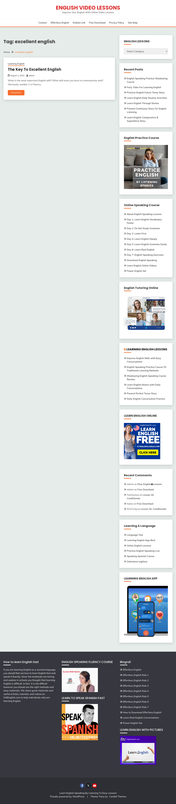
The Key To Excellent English (34, 69)
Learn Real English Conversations (141, 717)
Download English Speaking (142, 260)
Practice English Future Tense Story (146, 92)
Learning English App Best (141, 540)
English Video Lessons (88, 7)
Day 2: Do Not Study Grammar (143, 228)
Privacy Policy (116, 22)
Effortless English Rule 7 (136, 707)
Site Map (133, 22)
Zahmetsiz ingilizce (137, 561)
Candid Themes (117, 796)
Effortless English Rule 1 (136, 675)
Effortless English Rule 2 (136, 680)
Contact (42, 22)
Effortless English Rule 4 (136, 690)
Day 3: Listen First (136, 233)
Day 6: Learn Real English (140, 249)
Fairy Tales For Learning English (144, 87)
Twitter (88, 785)
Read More (16, 92)
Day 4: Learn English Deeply (142, 238)
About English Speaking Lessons (144, 214)
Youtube (94, 785)
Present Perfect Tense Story (142, 393)
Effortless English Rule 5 (136, 696)
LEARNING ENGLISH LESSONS (147, 349)
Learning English (16, 63)
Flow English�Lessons (149, 484)
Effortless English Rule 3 (136, 685)
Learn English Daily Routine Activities (147, 97)
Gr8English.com (11, 697)
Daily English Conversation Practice (146, 398)
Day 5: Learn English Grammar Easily (147, 244)
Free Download (97, 22)
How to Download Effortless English (142, 712)
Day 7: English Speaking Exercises (145, 254)
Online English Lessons (139, 545)
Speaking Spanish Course (140, 556)
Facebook (82, 785)
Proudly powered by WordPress (67, 796)
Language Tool (135, 534)
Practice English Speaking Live (143, 550)
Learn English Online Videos (142, 265)
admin (31, 75)
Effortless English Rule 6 (136, 701)
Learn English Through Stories (143, 103)
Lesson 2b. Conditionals (153, 508)
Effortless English (60, 22)
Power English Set (136, 270)
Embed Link (79, 22)
